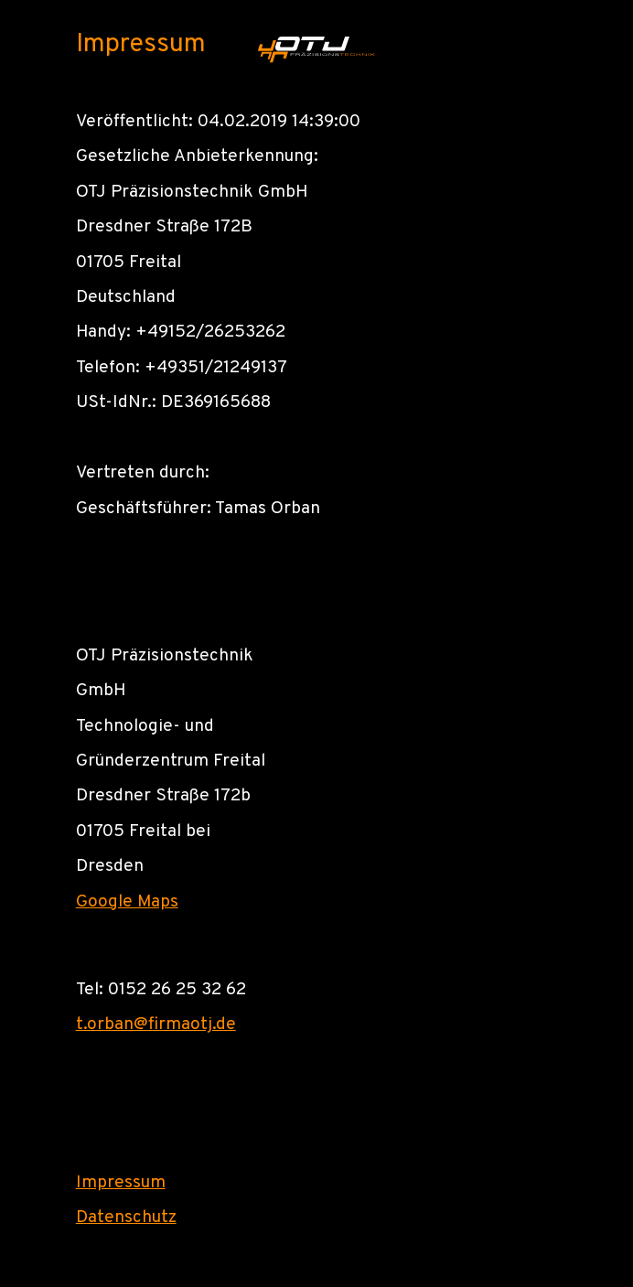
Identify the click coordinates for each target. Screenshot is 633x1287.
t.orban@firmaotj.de (156, 1024)
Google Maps (127, 902)
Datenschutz (126, 1217)
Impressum (121, 1183)
